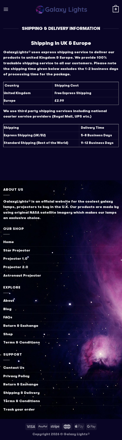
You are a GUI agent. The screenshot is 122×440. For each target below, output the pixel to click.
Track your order (19, 409)
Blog (7, 309)
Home (8, 242)
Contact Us (13, 368)
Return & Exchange (20, 326)
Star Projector (16, 250)
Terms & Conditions (21, 342)
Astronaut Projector (22, 275)
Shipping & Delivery (21, 393)
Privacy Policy (16, 376)
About (8, 301)
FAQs (7, 317)
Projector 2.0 (15, 267)
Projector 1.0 (15, 259)
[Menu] (5, 9)
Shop (8, 334)
